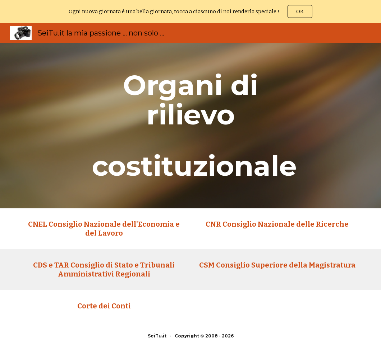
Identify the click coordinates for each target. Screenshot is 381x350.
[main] (190, 125)
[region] (190, 11)
